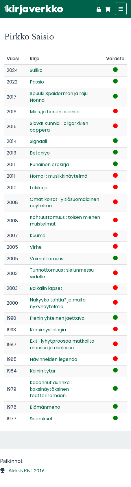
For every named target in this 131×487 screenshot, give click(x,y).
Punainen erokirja (49, 164)
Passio (37, 82)
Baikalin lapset (46, 288)
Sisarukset (41, 418)
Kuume (37, 235)
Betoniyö (40, 153)
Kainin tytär (43, 371)
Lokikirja (38, 187)
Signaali (38, 141)
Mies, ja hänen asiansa (55, 111)
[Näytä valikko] (121, 9)
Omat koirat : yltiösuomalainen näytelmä (64, 202)
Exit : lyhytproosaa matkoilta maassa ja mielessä (62, 344)
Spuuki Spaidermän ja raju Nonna (59, 96)
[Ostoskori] (106, 8)
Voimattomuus (46, 258)
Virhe (36, 247)
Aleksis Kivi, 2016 (22, 470)
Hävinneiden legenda (53, 359)
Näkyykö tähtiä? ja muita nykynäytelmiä (58, 303)
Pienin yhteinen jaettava (57, 318)
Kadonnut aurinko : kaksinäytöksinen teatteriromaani (51, 389)
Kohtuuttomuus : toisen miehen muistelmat (65, 220)
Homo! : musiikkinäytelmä (58, 176)
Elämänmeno (45, 407)
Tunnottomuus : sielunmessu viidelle (62, 273)
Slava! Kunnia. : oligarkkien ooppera (59, 126)
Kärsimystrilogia (48, 329)
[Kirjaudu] (99, 8)
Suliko (36, 70)
